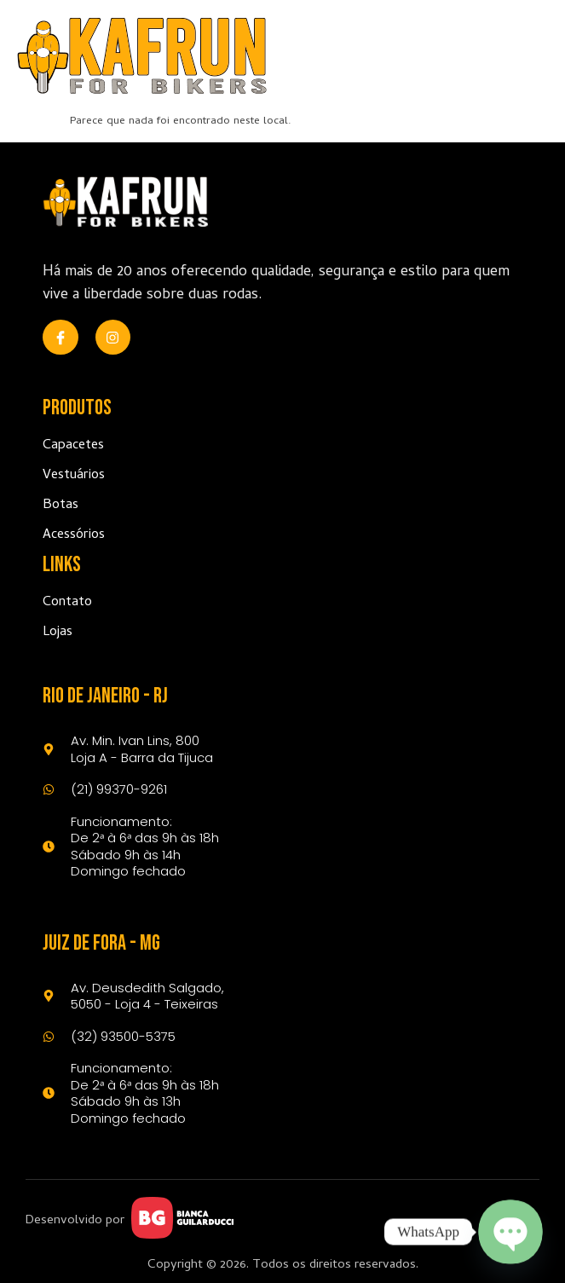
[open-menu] (528, 55)
